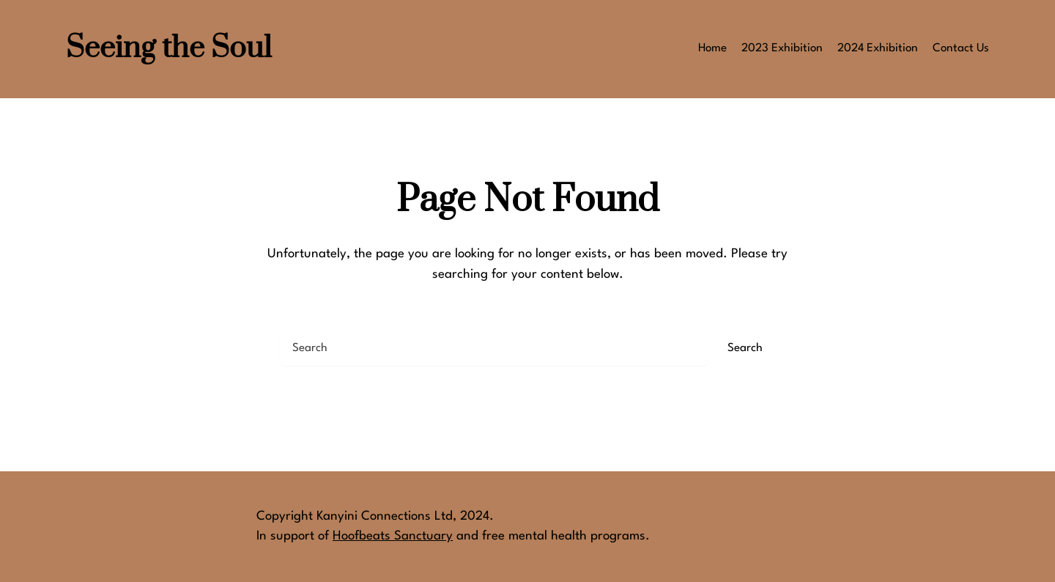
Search (745, 348)
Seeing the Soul (169, 48)
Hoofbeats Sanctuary (393, 536)
